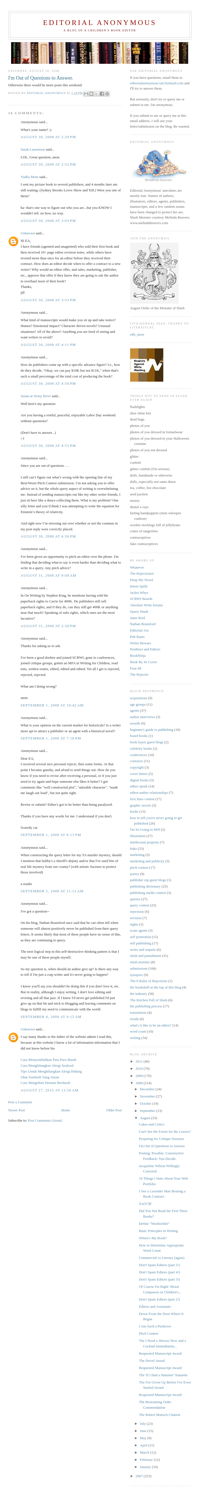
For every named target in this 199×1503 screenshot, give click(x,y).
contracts (136, 761)
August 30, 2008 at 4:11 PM (48, 345)
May (143, 1438)
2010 (140, 1068)
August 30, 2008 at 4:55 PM (48, 445)
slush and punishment (145, 956)
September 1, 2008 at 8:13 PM (51, 835)
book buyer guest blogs (147, 742)
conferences (138, 755)
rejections (137, 911)
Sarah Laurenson (33, 149)
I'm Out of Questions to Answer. (162, 1146)
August (145, 1118)
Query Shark (139, 611)
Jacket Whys (139, 592)
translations (138, 1012)
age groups (138, 704)
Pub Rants (137, 637)
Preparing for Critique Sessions (161, 1139)
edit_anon (137, 334)
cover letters (139, 774)
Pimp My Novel (141, 580)
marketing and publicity (147, 861)
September (148, 1111)
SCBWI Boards (141, 599)
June (143, 1431)
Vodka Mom (29, 177)
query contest (139, 905)
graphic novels (140, 805)
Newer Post (16, 1110)
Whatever (137, 567)
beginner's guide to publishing (152, 730)
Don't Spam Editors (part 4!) (159, 1272)
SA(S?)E (145, 1204)
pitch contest (139, 867)
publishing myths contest (148, 893)
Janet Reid (137, 618)
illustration (138, 836)
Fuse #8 (135, 668)
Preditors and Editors (145, 649)
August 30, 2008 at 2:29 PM (48, 137)
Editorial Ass (139, 630)
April (144, 1445)
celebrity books (141, 748)
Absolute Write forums (146, 605)
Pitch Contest (148, 1333)
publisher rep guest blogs (148, 880)
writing (135, 1038)
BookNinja (138, 655)
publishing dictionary (145, 886)
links (133, 848)
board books (139, 736)
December (148, 1089)
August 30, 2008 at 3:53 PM (48, 300)
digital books (139, 780)
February (147, 1460)
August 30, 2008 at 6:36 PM (48, 536)
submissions (139, 968)
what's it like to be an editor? (151, 1025)
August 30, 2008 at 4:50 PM (48, 383)
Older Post (114, 1110)
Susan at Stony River (36, 396)
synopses (136, 975)
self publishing (140, 943)
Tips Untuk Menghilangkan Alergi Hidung (51, 1071)
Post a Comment (20, 1102)
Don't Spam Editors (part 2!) (159, 1299)
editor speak (139, 786)
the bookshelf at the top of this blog (155, 987)
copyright (137, 767)
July (143, 1423)
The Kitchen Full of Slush (148, 1000)
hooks (134, 811)
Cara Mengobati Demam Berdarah (45, 1083)
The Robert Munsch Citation (159, 1415)
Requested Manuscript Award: (160, 1353)
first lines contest (142, 799)
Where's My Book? (153, 1238)
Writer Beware (140, 643)
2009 (140, 1076)
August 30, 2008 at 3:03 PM (48, 221)
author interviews (142, 717)
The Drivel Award (152, 1360)
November (148, 1096)
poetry (134, 874)
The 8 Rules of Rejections (148, 981)
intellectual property (144, 842)
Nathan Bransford (143, 624)
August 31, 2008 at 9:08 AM (48, 575)
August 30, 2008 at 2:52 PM (48, 164)
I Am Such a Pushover (155, 1326)
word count (138, 1031)
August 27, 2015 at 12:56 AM (50, 1090)
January (146, 1467)
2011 (140, 1061)
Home (65, 1110)
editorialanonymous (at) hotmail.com (157, 83)
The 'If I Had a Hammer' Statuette (163, 1375)
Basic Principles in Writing (158, 1231)
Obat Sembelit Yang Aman (40, 1077)
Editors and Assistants (155, 1306)
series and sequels (143, 949)
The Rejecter (139, 674)
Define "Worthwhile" (154, 1223)
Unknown (28, 233)
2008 (140, 1083)
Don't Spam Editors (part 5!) (159, 1265)
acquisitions (138, 698)
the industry (138, 994)
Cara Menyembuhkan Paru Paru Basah (48, 1060)
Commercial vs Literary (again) (161, 1258)
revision (136, 918)
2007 (140, 1476)
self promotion (140, 937)
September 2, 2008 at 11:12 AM (52, 891)
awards (135, 723)
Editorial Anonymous (99, 23)
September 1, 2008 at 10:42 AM (52, 705)
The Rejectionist (142, 573)
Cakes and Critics (151, 1124)
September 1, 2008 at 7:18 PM (51, 738)
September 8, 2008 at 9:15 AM (51, 1017)
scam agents (139, 930)
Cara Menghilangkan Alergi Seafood (47, 1065)
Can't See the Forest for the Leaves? (165, 1131)
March (145, 1452)
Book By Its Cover (143, 662)
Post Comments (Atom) (45, 1120)
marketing (137, 855)
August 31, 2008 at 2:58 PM (48, 626)
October (146, 1103)
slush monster (140, 962)
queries (135, 899)
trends (134, 1019)
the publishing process (146, 1006)
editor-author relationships (149, 792)
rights (134, 924)
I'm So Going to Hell (145, 829)
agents (134, 710)
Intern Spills (139, 586)
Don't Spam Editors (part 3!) (159, 1279)
